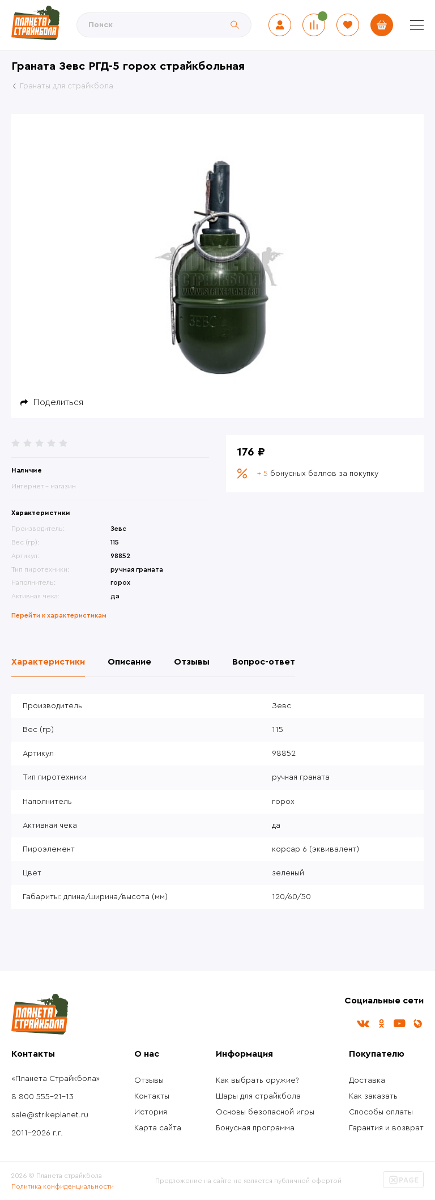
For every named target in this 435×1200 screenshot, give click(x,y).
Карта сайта (157, 1128)
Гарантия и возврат (386, 1128)
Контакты (151, 1096)
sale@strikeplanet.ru (49, 1115)
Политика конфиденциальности (62, 1186)
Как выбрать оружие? (257, 1080)
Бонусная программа (255, 1128)
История (150, 1112)
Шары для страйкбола (258, 1096)
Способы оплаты (381, 1112)
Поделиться (58, 402)
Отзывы (149, 1080)
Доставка (367, 1080)
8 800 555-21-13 (42, 1097)
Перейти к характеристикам (58, 615)
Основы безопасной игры (265, 1112)
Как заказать (373, 1096)
